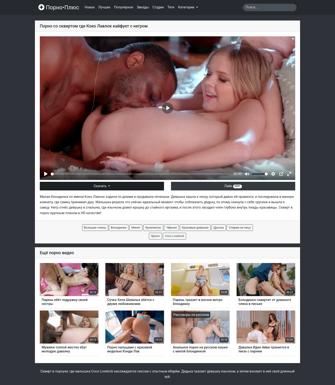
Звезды (143, 7)
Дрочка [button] (219, 227)
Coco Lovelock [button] (174, 236)
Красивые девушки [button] (195, 227)
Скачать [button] (100, 186)
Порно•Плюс (58, 7)
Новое (90, 7)
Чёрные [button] (171, 227)
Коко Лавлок (95, 197)
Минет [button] (135, 227)
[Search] (270, 7)
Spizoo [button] (155, 236)
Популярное (123, 7)
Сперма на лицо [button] (240, 227)
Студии (158, 7)
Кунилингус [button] (153, 227)
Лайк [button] (233, 186)
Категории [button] (186, 7)
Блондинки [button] (118, 227)
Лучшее (104, 7)
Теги (171, 7)
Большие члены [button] (95, 227)
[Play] (46, 174)
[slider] (141, 174)
